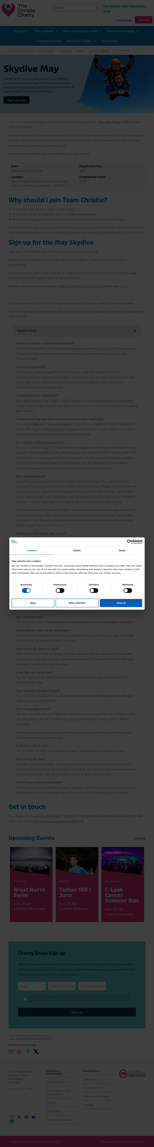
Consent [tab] (32, 550)
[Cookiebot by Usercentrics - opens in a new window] (129, 542)
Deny (33, 603)
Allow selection (77, 603)
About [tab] (122, 550)
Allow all (121, 603)
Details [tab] (77, 550)
